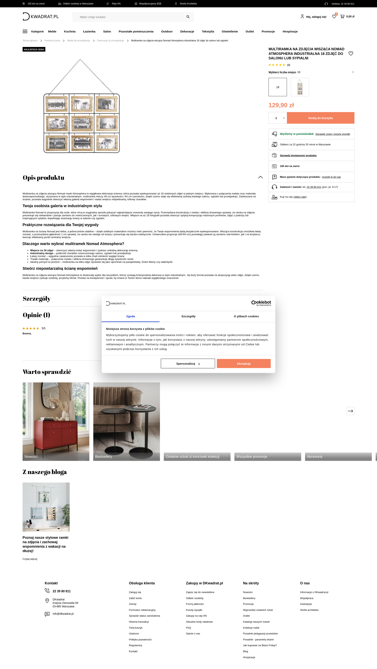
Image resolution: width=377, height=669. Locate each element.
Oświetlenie (230, 31)
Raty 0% (114, 3)
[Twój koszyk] (347, 16)
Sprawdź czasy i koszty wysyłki (332, 134)
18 (325, 72)
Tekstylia (208, 31)
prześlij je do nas (331, 176)
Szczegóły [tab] (188, 316)
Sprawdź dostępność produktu (298, 155)
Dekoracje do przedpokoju (110, 40)
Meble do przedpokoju (78, 40)
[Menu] (35, 31)
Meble (52, 31)
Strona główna (30, 40)
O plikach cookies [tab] (246, 316)
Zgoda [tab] (130, 316)
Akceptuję (244, 363)
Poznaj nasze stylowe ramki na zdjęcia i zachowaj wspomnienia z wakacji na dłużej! (45, 544)
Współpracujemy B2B (147, 3)
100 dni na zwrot (34, 3)
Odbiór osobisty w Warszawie (75, 3)
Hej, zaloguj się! (316, 16)
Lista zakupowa (336, 14)
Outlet (250, 31)
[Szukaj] (188, 17)
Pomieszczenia (52, 40)
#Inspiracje (290, 31)
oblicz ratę (300, 196)
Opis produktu (43, 177)
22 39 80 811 (347, 4)
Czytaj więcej (30, 559)
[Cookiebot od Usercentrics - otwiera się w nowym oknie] (254, 303)
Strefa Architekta (186, 3)
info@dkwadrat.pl (63, 613)
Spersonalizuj (188, 363)
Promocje (268, 31)
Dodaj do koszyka (321, 118)
